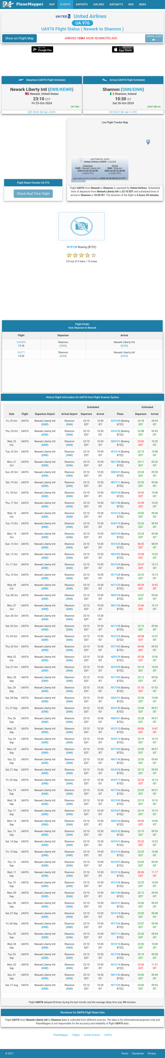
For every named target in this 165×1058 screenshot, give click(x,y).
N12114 (115, 451)
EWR (124, 345)
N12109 (115, 564)
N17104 (115, 687)
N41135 (115, 605)
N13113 (115, 728)
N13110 (115, 944)
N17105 (115, 646)
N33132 (115, 831)
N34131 (115, 441)
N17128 (115, 574)
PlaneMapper (60, 1035)
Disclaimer (140, 1053)
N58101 (115, 472)
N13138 (115, 882)
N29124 (115, 492)
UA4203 (21, 342)
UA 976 (82, 23)
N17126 (115, 790)
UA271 (21, 352)
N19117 (115, 779)
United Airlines (89, 16)
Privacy (154, 1053)
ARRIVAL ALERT (154, 38)
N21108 (115, 461)
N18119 (115, 523)
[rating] (81, 259)
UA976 (108, 1035)
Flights (76, 1035)
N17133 (115, 585)
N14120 (115, 431)
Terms (126, 1053)
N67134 (115, 759)
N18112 (115, 738)
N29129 (115, 533)
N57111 (115, 482)
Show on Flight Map (19, 38)
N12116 (115, 851)
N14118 (115, 913)
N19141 (115, 841)
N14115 (115, 513)
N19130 (72, 247)
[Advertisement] (82, 64)
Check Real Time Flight (33, 193)
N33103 (115, 554)
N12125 (115, 543)
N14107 (115, 810)
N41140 (115, 892)
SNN (63, 345)
